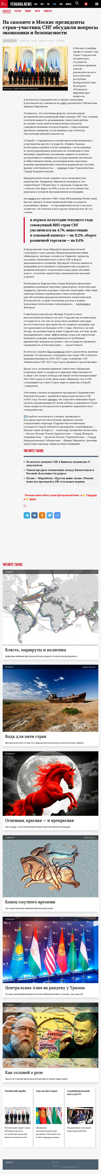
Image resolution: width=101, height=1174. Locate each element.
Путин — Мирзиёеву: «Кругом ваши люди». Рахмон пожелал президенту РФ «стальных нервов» (57, 482)
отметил (62, 167)
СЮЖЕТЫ (49, 11)
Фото (38, 11)
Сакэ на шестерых (47, 1095)
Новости (7, 11)
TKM (56, 4)
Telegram (91, 499)
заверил (52, 399)
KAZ (36, 4)
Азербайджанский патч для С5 (78, 1097)
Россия (34, 41)
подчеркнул (83, 303)
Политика (60, 41)
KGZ (42, 4)
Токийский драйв (15, 1095)
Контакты (9, 1166)
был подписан (56, 351)
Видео (29, 11)
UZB (62, 4)
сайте (63, 103)
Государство (24, 41)
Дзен (32, 503)
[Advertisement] (50, 547)
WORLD (71, 4)
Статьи (18, 11)
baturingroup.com (70, 1171)
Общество (43, 41)
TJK (49, 4)
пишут (32, 198)
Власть (51, 41)
